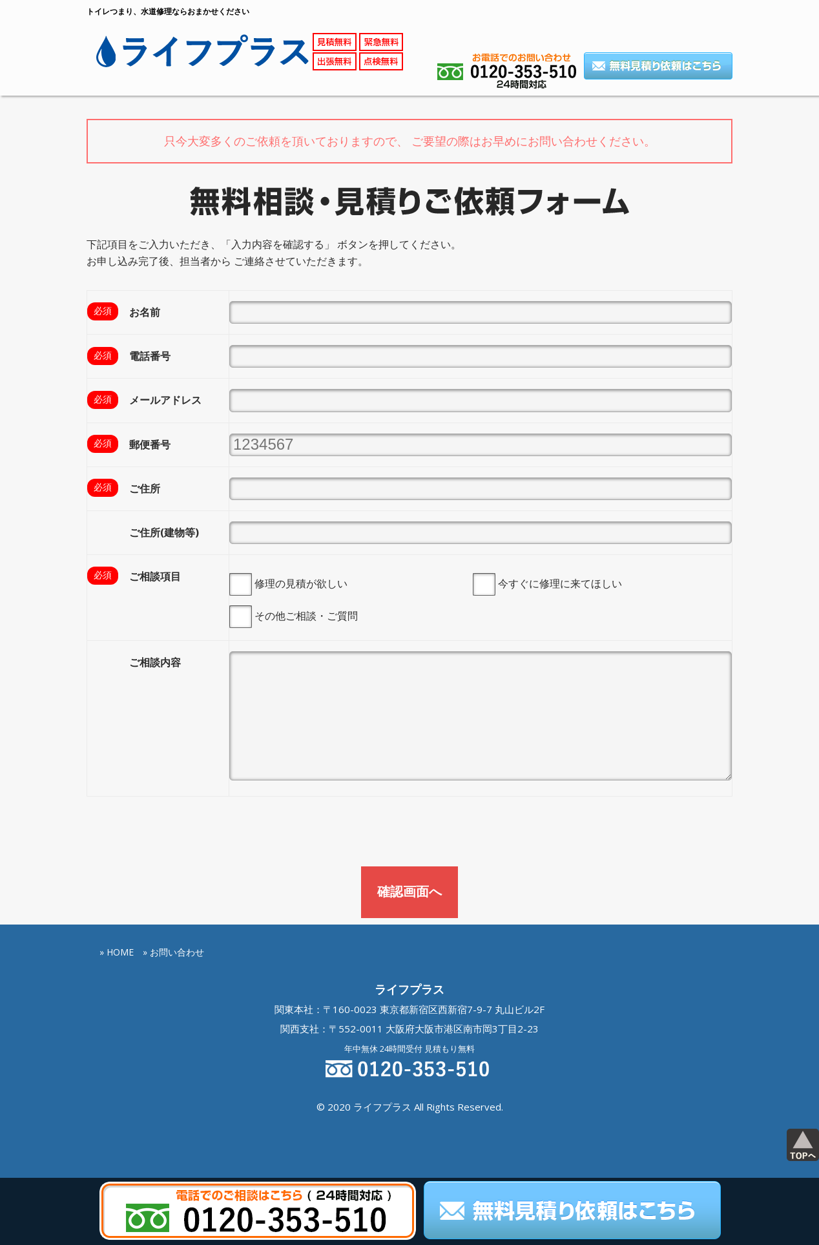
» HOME (116, 951)
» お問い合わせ (173, 951)
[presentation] (185, 834)
